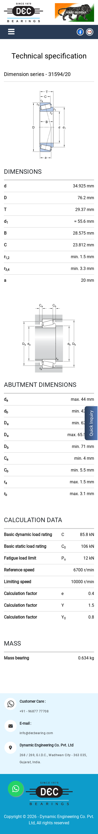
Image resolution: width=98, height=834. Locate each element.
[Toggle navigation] (11, 32)
